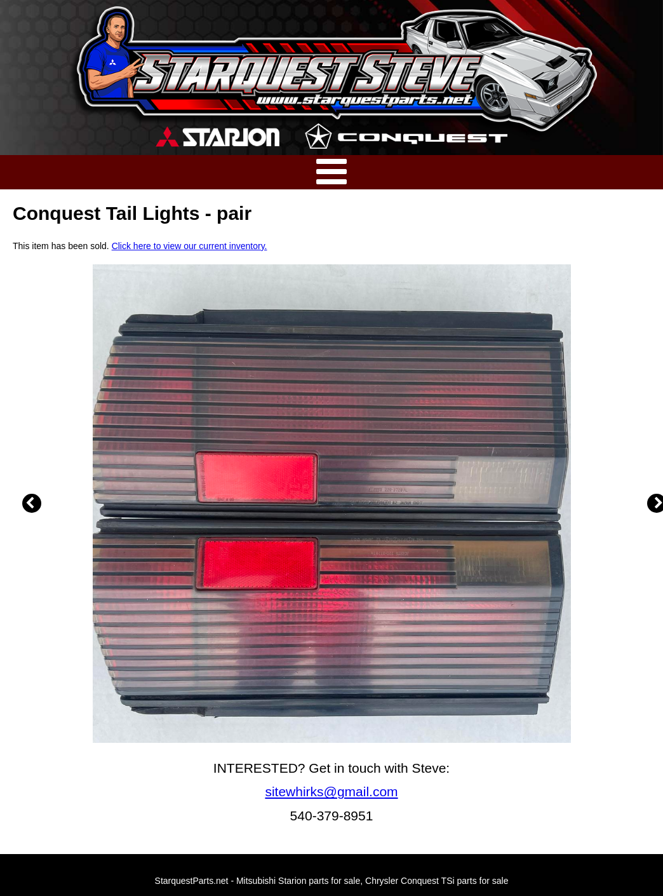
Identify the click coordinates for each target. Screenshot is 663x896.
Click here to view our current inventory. (189, 246)
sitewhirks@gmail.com (331, 791)
